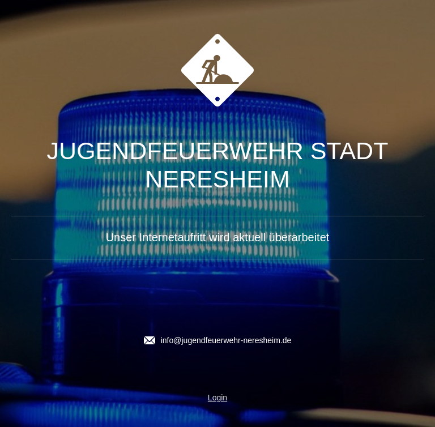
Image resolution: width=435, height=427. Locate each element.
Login (217, 397)
